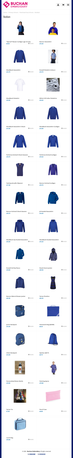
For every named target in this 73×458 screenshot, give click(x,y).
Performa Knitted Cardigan (48, 155)
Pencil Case (43, 409)
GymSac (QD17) (44, 353)
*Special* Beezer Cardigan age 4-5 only (18, 42)
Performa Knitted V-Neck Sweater (17, 155)
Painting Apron (44, 381)
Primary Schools (13, 12)
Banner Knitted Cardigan (47, 183)
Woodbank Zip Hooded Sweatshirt (17, 240)
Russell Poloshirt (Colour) (47, 70)
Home (5, 12)
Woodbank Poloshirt (12, 98)
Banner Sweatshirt (45, 42)
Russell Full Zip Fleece (13, 268)
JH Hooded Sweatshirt (46, 211)
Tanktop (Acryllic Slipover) (14, 183)
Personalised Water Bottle (14, 381)
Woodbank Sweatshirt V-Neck (15, 126)
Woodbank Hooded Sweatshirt (49, 240)
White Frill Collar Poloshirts (48, 98)
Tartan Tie (9, 409)
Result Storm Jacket (45, 268)
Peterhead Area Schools (26, 12)
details (31, 43)
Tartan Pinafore (44, 296)
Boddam (37, 12)
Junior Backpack (11, 324)
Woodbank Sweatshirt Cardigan (49, 126)
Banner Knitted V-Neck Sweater (16, 211)
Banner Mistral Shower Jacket (15, 296)
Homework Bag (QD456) (46, 324)
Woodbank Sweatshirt (13, 70)
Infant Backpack (11, 353)
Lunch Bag (9, 438)
